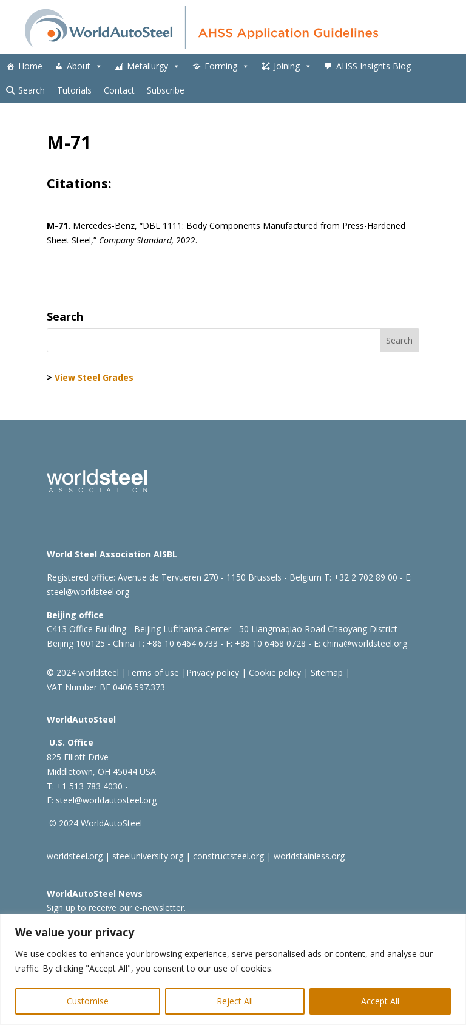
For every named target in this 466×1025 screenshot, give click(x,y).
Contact (119, 90)
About (85, 66)
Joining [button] (293, 66)
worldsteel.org (75, 856)
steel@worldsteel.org (88, 592)
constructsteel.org (228, 856)
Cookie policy (273, 672)
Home (30, 66)
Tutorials (74, 90)
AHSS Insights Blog (373, 66)
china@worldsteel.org (365, 643)
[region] (233, 969)
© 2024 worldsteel (83, 672)
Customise (88, 1001)
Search (31, 90)
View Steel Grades (94, 377)
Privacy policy (212, 672)
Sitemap (325, 672)
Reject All (235, 1001)
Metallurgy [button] (153, 66)
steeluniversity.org (147, 856)
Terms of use (152, 672)
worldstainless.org (309, 856)
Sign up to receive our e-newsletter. (116, 907)
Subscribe (165, 90)
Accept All (380, 1001)
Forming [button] (226, 66)
